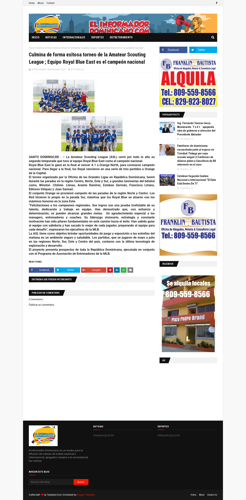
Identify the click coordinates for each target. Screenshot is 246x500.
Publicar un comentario (41, 304)
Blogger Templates (86, 494)
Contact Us (212, 494)
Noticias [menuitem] (51, 37)
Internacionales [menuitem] (74, 37)
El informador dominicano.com (49, 69)
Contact (50, 3)
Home (32, 3)
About (40, 3)
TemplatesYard (54, 494)
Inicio (31, 48)
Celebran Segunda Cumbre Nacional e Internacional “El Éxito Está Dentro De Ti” (196, 180)
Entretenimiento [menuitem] (121, 37)
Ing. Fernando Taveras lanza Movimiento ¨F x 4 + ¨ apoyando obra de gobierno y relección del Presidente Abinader (196, 129)
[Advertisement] (184, 391)
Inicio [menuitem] (35, 37)
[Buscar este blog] (51, 482)
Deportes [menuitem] (97, 37)
